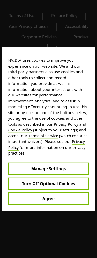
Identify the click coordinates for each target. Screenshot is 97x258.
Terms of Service (43, 135)
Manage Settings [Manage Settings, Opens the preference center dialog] (48, 168)
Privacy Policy (66, 123)
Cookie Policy (20, 129)
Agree (48, 198)
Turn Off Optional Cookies (48, 183)
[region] (48, 129)
